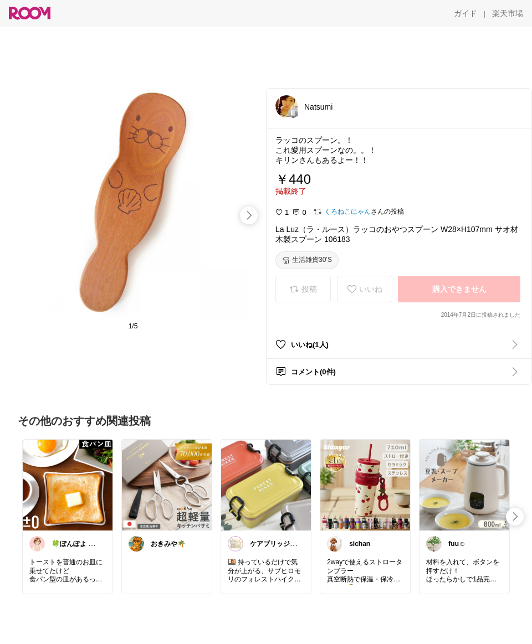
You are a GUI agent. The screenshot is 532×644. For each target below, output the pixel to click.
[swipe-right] (249, 215)
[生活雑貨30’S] (307, 260)
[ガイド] (465, 13)
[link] (67, 484)
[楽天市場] (507, 13)
